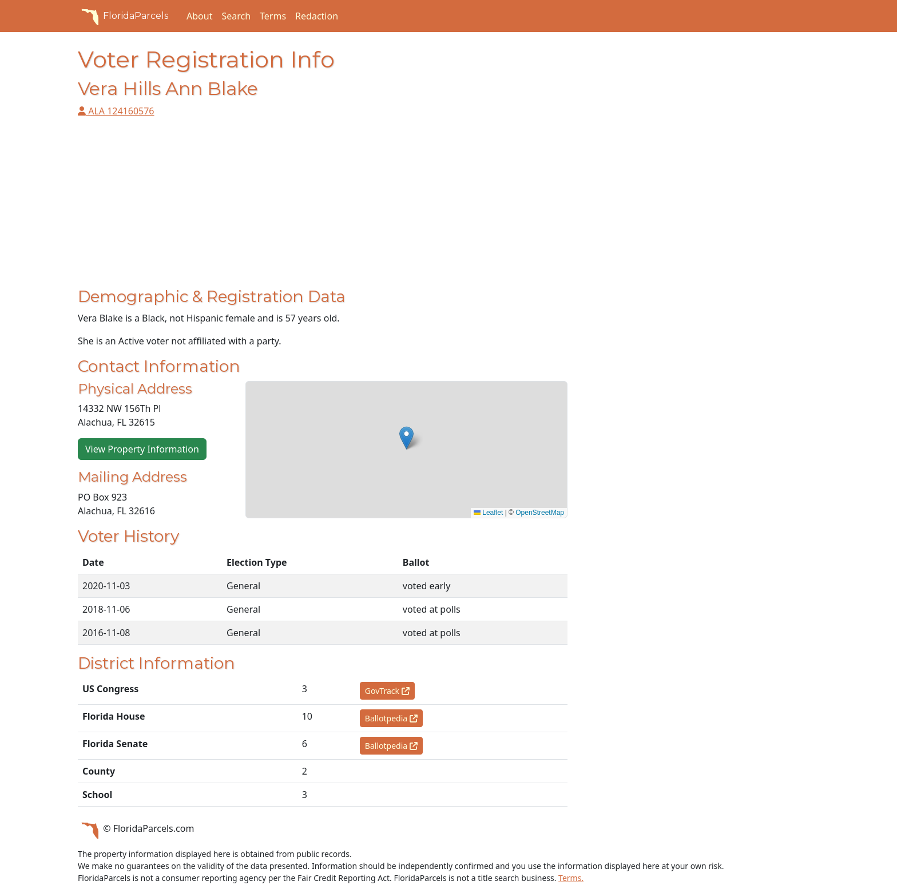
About (199, 16)
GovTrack (387, 690)
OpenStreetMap (539, 513)
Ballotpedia (391, 718)
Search (236, 16)
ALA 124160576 (116, 111)
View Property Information (142, 449)
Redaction (316, 16)
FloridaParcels (123, 16)
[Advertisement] (322, 207)
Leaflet (488, 513)
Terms (273, 16)
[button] (406, 438)
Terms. (571, 877)
